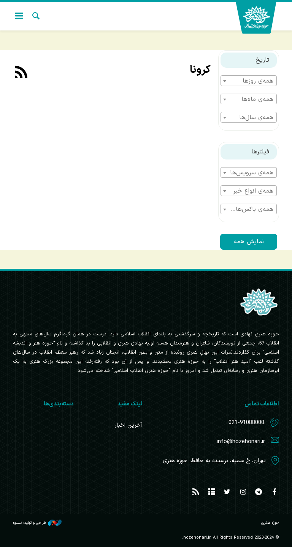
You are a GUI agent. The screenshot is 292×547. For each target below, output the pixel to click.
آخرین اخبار (128, 425)
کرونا (200, 70)
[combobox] (249, 80)
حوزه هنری (260, 18)
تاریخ (262, 60)
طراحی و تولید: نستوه (37, 523)
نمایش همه (249, 241)
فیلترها (260, 151)
